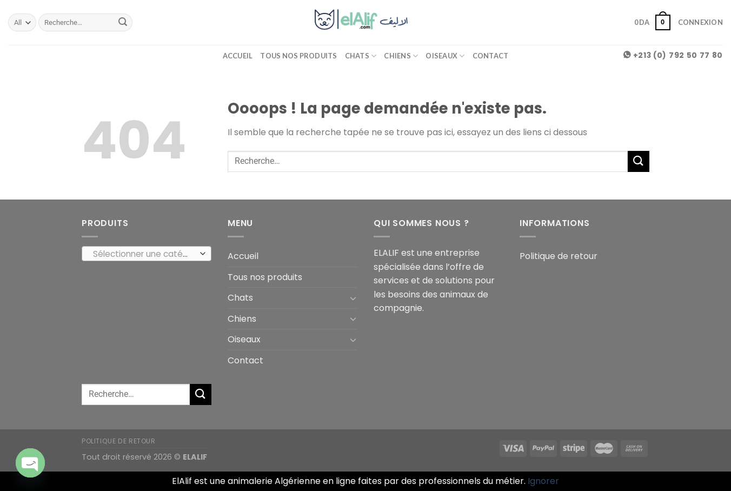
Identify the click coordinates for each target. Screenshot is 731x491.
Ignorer (543, 481)
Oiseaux (445, 56)
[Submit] (123, 23)
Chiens (401, 56)
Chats (361, 56)
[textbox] (144, 254)
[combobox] (146, 253)
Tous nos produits (298, 55)
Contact (491, 55)
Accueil (238, 55)
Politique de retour (558, 256)
